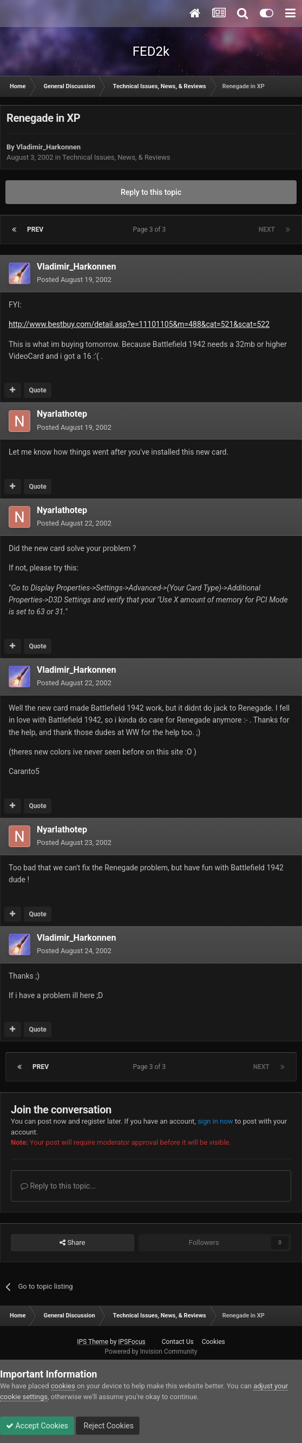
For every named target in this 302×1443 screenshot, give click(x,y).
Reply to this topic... (58, 1186)
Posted (74, 280)
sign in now (215, 1121)
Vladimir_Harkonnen (48, 147)
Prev (35, 229)
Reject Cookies (108, 1425)
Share (72, 1243)
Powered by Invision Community (151, 1351)
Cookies (213, 1342)
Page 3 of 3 (151, 229)
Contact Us (178, 1342)
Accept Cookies (37, 1425)
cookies (63, 1386)
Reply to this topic (151, 192)
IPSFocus (131, 1342)
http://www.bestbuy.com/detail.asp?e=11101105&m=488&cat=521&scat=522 (139, 324)
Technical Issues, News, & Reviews (116, 157)
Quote (37, 390)
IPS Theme (92, 1342)
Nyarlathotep (62, 414)
